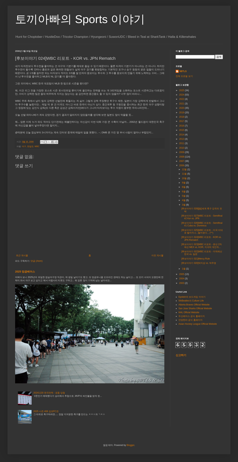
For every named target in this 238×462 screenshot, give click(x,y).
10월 (184, 178)
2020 (182, 108)
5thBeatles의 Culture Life (191, 300)
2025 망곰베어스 (25, 271)
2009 (182, 152)
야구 (24, 146)
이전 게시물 (157, 255)
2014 (182, 134)
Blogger (130, 445)
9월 (184, 182)
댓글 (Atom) (36, 261)
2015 (182, 130)
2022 (182, 99)
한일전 (30, 146)
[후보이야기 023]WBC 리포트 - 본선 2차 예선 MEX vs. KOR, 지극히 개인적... (201, 245)
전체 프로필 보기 (184, 76)
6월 (184, 191)
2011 (182, 143)
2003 (182, 283)
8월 (184, 187)
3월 (184, 204)
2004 (182, 278)
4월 (184, 200)
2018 (182, 117)
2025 (182, 90)
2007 (182, 161)
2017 (182, 121)
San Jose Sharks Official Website (195, 308)
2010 (182, 148)
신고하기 (181, 355)
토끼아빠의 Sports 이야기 (80, 19)
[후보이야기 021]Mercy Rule (195, 258)
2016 (182, 125)
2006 (182, 165)
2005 (182, 274)
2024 (182, 94)
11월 (184, 173)
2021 (182, 103)
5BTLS (183, 71)
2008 (182, 156)
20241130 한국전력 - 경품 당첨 (49, 392)
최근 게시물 (22, 255)
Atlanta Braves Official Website (193, 304)
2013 (182, 139)
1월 (184, 268)
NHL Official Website (188, 312)
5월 (184, 196)
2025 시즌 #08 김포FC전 (46, 411)
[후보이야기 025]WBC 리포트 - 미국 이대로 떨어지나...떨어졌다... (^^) (202, 231)
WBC (37, 146)
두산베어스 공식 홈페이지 (191, 316)
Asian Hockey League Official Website (197, 324)
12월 (184, 169)
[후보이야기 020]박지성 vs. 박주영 (198, 263)
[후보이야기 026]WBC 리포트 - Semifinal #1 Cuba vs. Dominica (201, 224)
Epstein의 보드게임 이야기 (192, 297)
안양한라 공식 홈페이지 (190, 320)
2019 (182, 112)
